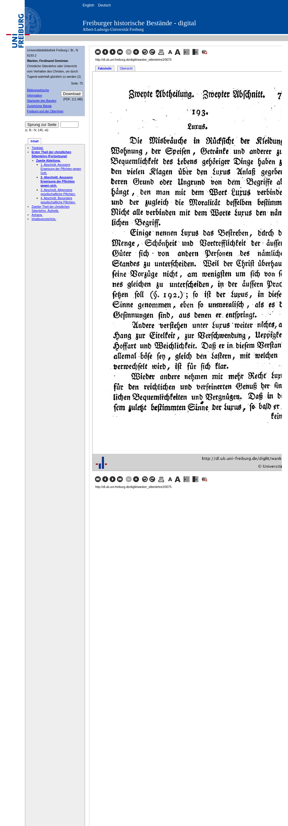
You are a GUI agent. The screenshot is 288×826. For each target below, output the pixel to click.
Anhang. (37, 215)
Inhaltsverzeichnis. (43, 219)
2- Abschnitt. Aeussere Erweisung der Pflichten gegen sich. (58, 182)
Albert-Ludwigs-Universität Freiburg (113, 29)
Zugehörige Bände (39, 106)
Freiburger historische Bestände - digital (139, 23)
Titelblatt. (37, 148)
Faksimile (104, 68)
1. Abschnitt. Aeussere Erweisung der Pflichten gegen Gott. (61, 169)
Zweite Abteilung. (48, 160)
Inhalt (34, 141)
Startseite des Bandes (41, 100)
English (88, 5)
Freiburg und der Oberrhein (45, 111)
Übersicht (126, 68)
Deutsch (104, 5)
